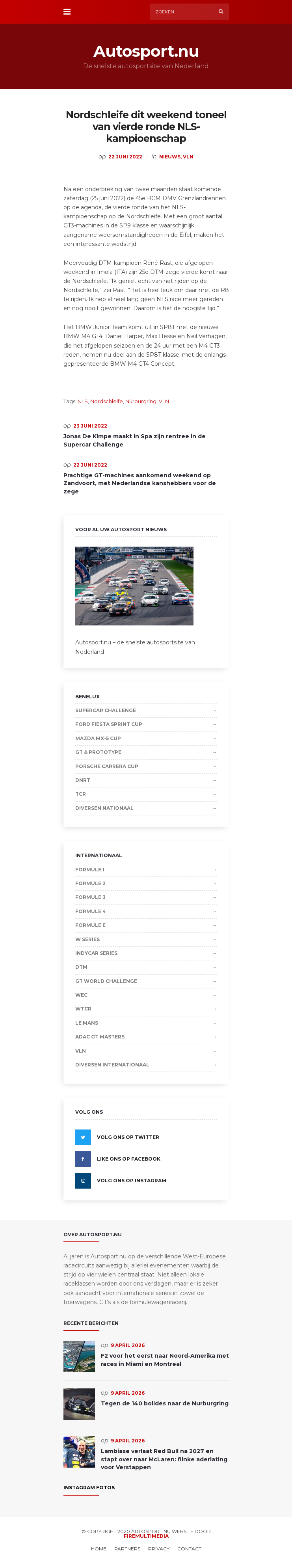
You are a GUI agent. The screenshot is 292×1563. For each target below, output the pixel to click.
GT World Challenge (106, 981)
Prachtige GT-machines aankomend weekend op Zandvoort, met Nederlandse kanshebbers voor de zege (139, 483)
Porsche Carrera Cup (106, 766)
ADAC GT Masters (100, 1037)
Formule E (90, 925)
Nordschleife (106, 401)
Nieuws (169, 157)
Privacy (158, 1548)
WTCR (83, 1009)
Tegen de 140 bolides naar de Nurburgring (165, 1403)
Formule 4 (90, 911)
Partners (127, 1548)
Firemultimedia (146, 1536)
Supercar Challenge (105, 710)
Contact (189, 1548)
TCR (80, 794)
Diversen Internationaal (112, 1065)
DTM (81, 967)
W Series (87, 939)
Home (98, 1548)
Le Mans (86, 1023)
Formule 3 (90, 897)
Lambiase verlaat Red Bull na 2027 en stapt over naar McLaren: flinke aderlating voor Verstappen (164, 1459)
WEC (81, 995)
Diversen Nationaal (104, 808)
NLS (83, 401)
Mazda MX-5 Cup (98, 738)
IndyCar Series (96, 953)
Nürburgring (140, 401)
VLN (188, 157)
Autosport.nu (146, 51)
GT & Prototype (98, 752)
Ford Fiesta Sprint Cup (108, 724)
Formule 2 (90, 883)
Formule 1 (89, 870)
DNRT (82, 780)
